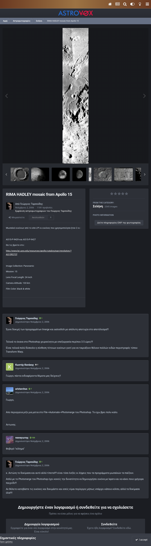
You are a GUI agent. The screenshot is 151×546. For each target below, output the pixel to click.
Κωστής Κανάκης (24, 364)
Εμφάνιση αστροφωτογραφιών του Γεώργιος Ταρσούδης (43, 211)
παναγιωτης (21, 437)
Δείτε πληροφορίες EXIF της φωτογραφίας (119, 222)
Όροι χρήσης (6, 541)
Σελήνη (98, 206)
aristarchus (21, 389)
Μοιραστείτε (17, 217)
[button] (6, 174)
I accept (141, 539)
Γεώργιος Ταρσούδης (31, 204)
